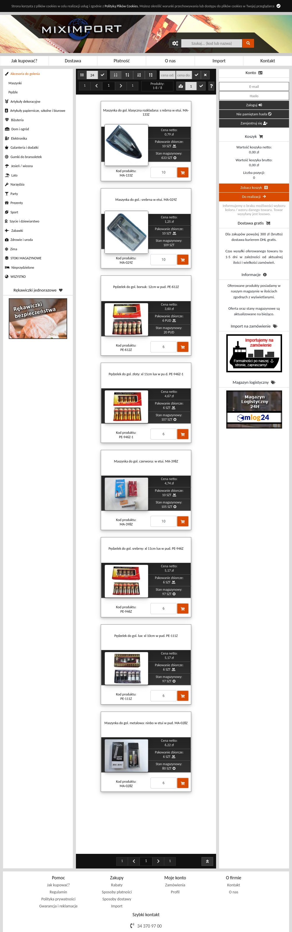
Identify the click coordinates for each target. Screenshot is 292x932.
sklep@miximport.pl (150, 905)
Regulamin (58, 862)
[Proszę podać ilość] (163, 172)
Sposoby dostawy (116, 869)
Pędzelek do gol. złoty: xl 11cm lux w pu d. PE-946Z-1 (146, 374)
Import (116, 876)
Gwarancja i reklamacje (58, 876)
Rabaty (116, 855)
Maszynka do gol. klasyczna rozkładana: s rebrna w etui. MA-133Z (146, 112)
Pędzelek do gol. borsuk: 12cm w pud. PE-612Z (146, 287)
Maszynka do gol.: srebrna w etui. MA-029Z (146, 200)
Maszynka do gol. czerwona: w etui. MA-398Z (146, 461)
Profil (175, 862)
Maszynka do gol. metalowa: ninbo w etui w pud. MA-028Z (146, 723)
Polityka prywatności (58, 869)
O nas (233, 862)
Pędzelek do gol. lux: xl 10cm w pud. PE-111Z (146, 636)
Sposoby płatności (117, 862)
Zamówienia (175, 855)
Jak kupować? (58, 855)
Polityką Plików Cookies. (121, 6)
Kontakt (233, 855)
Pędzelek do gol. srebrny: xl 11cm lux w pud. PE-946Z (146, 548)
